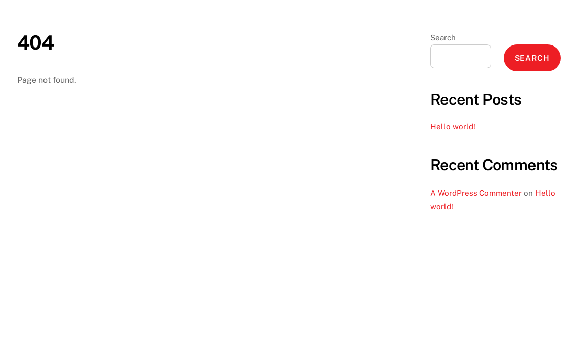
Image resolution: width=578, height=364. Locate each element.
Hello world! (452, 126)
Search (443, 37)
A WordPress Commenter (476, 193)
